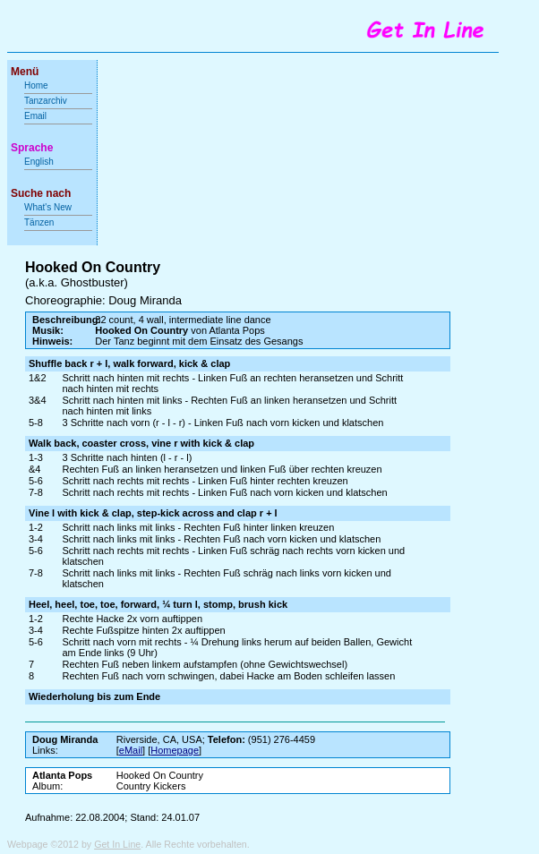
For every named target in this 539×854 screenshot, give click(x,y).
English (39, 162)
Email (35, 116)
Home (36, 85)
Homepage (174, 750)
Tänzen (39, 222)
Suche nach (41, 193)
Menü (24, 71)
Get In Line (117, 844)
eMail (130, 750)
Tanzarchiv (45, 101)
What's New (49, 207)
